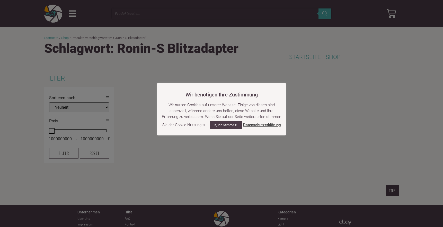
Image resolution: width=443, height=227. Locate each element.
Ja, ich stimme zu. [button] (226, 125)
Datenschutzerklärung (262, 125)
